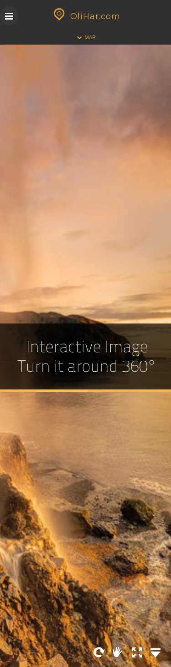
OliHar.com (86, 16)
